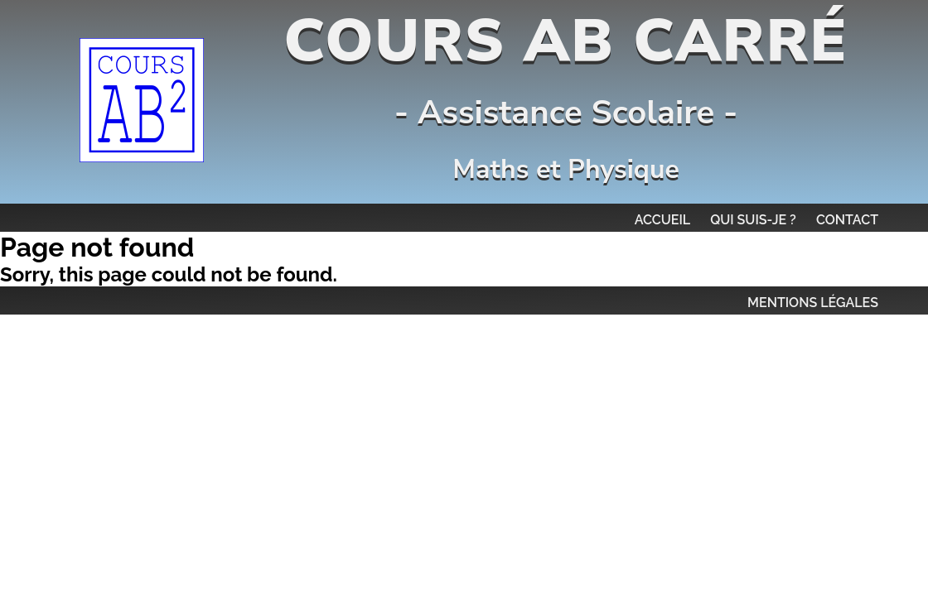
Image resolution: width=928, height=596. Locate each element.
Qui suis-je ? (753, 220)
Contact (847, 220)
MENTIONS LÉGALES (812, 302)
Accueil (663, 220)
